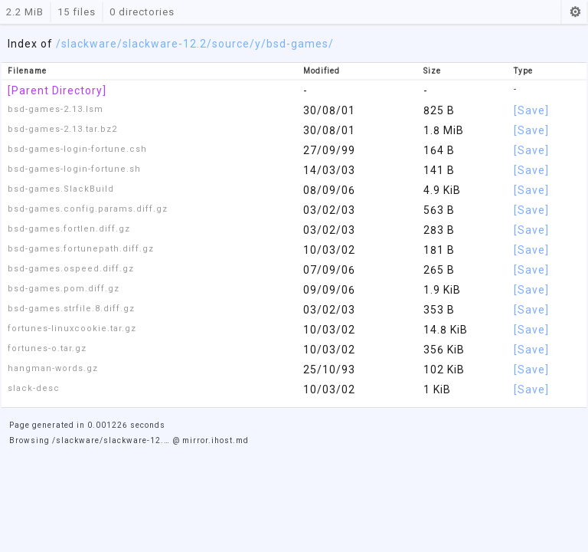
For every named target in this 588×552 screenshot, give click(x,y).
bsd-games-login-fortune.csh (77, 149)
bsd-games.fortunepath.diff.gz (81, 249)
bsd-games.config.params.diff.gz (88, 209)
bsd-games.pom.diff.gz (63, 289)
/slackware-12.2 (162, 44)
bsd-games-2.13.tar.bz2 (62, 129)
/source (228, 44)
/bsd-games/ (297, 44)
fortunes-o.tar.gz (47, 348)
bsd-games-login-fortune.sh (74, 169)
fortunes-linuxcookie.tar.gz (72, 329)
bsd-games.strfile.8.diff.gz (71, 309)
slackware (89, 44)
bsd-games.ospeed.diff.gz (71, 269)
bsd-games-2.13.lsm (55, 109)
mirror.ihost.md (215, 440)
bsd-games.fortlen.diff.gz (69, 229)
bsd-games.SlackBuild (61, 189)
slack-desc (34, 388)
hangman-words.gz (53, 368)
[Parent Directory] (57, 90)
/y (255, 44)
